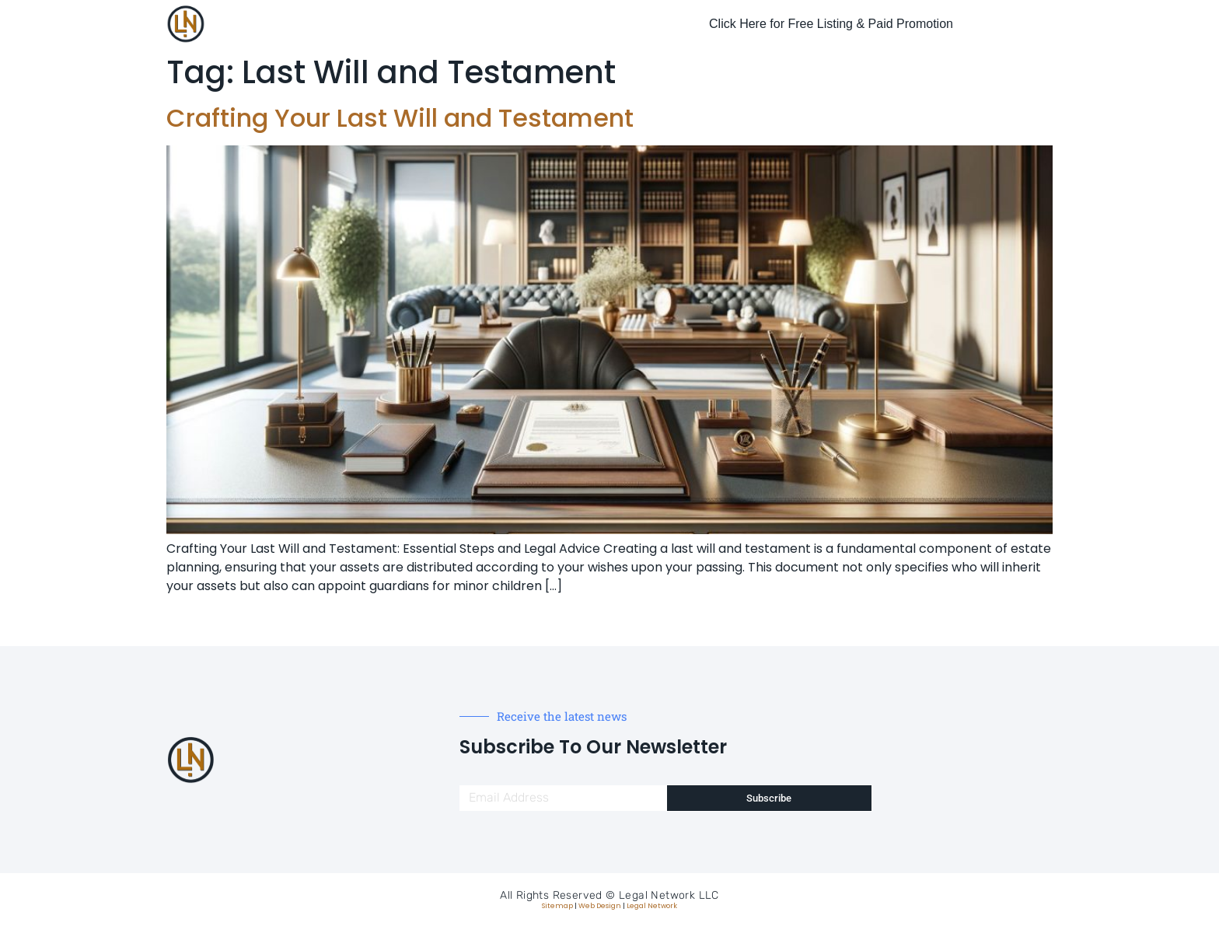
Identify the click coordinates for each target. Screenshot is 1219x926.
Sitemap (557, 905)
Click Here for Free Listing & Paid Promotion (831, 23)
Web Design (599, 905)
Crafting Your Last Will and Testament (400, 117)
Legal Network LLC (669, 895)
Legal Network (652, 905)
